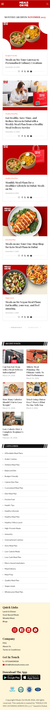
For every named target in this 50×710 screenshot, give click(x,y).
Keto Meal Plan (11, 546)
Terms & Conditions (12, 650)
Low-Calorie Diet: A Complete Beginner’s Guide (13, 432)
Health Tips (9, 505)
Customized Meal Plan (14, 488)
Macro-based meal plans (15, 563)
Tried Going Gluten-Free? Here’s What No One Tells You (36, 402)
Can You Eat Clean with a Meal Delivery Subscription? (13, 370)
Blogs (5, 621)
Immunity (9, 534)
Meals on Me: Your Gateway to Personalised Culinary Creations (23, 61)
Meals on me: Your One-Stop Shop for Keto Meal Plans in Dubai (24, 245)
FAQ (5, 643)
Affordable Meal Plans (14, 453)
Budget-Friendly (11, 476)
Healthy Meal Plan (12, 517)
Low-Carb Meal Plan (13, 557)
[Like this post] (19, 71)
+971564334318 (11, 661)
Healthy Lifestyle (12, 511)
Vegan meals (10, 586)
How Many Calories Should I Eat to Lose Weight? (12, 402)
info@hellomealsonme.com (16, 664)
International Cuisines (14, 540)
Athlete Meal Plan (12, 465)
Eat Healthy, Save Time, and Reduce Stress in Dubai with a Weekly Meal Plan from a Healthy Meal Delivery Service (24, 122)
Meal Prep (9, 574)
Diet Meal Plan (11, 493)
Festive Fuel (10, 499)
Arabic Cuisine (11, 459)
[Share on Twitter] (25, 71)
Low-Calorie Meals (12, 551)
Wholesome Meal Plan (14, 592)
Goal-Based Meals (11, 615)
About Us (7, 646)
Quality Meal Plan (12, 580)
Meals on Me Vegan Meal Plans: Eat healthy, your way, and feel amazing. (23, 305)
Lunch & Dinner (9, 611)
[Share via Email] (31, 71)
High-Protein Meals (13, 528)
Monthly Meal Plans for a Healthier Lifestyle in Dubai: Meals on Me (24, 186)
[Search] (47, 4)
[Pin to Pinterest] (28, 71)
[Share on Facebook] (22, 71)
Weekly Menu (9, 618)
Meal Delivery (10, 569)
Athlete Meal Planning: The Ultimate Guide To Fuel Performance (35, 371)
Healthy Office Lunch (13, 522)
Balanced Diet (10, 470)
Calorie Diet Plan (12, 482)
